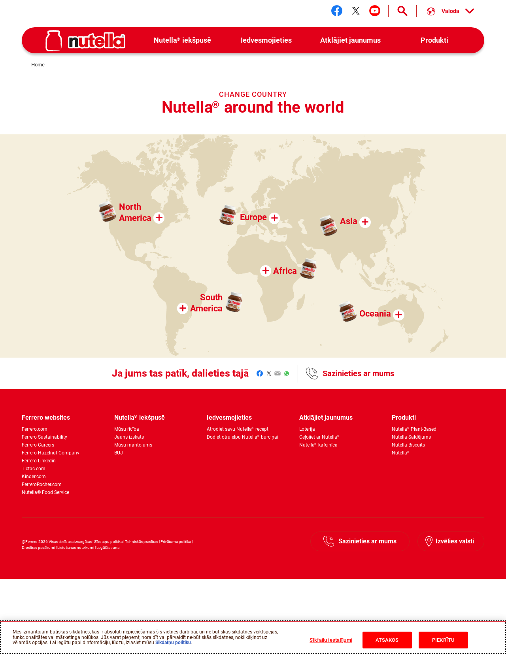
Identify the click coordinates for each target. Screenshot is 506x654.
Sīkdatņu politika (108, 541)
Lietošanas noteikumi (75, 547)
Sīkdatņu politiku (173, 642)
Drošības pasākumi (38, 547)
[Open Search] (402, 11)
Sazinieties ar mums (358, 373)
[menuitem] (182, 40)
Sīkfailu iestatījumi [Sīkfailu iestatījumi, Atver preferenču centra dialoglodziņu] (331, 640)
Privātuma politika (175, 541)
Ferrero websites (46, 417)
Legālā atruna (107, 547)
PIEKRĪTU (443, 640)
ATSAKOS (387, 640)
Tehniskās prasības (141, 541)
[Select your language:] (450, 11)
